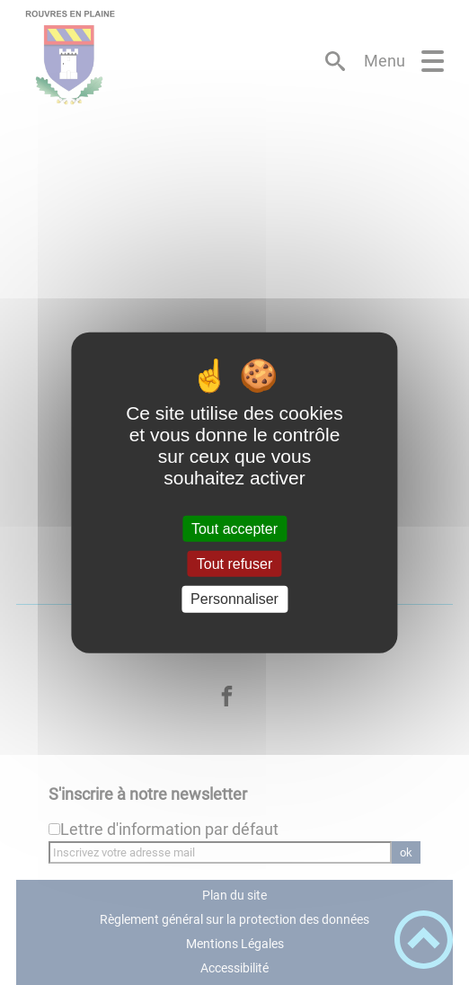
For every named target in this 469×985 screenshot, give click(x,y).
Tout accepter (234, 529)
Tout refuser (234, 564)
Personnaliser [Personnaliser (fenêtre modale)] (234, 599)
